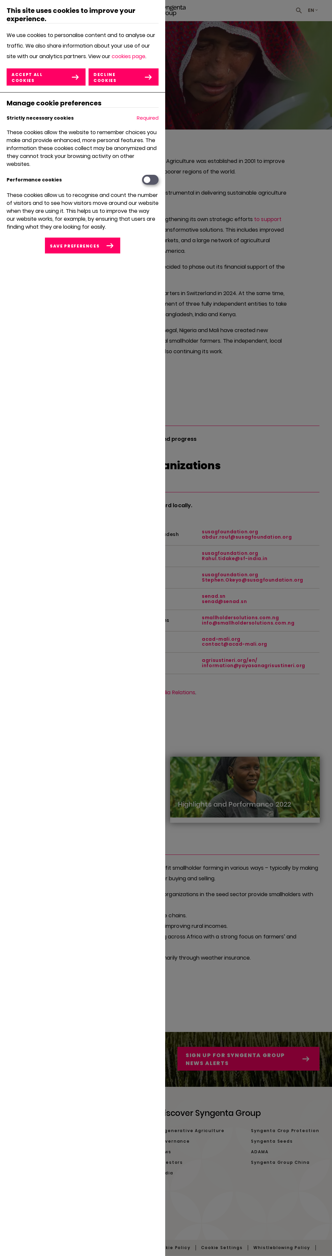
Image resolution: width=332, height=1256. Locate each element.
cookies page (128, 56)
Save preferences (74, 246)
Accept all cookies (27, 77)
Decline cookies (105, 77)
